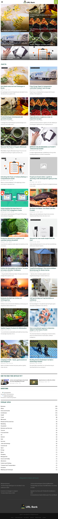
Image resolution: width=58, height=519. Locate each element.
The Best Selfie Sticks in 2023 (8, 493)
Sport (2, 447)
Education (3, 467)
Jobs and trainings (34, 309)
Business (3, 406)
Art (2, 249)
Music (2, 452)
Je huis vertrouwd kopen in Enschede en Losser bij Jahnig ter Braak (19, 380)
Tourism (3, 430)
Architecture (4, 412)
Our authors (26, 517)
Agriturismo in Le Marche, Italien (47, 380)
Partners (32, 517)
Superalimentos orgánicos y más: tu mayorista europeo (43, 30)
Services (3, 441)
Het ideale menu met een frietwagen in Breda (14, 31)
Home (12, 517)
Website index (38, 517)
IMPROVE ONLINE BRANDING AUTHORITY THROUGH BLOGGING (13, 58)
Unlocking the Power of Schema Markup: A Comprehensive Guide (41, 58)
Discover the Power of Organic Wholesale (41, 45)
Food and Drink (4, 67)
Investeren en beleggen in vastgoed (9, 491)
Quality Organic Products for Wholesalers (14, 328)
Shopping (3, 454)
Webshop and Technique (35, 158)
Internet (3, 437)
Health (3, 98)
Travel (3, 341)
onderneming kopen (8, 396)
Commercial (4, 445)
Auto (2, 439)
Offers (3, 279)
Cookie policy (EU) (18, 517)
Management (4, 456)
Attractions (3, 461)
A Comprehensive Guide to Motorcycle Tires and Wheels (44, 495)
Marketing (33, 128)
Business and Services (35, 67)
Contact (44, 517)
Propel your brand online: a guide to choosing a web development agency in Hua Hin (43, 178)
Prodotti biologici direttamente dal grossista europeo (42, 16)
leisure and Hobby (5, 458)
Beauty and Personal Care (7, 421)
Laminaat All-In (7, 392)
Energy (2, 450)
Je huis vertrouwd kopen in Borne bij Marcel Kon (42, 483)
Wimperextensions (5, 483)
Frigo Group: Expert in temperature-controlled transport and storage (14, 44)
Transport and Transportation (8, 465)
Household (3, 426)
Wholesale (3, 419)
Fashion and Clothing (6, 463)
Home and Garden (34, 279)
